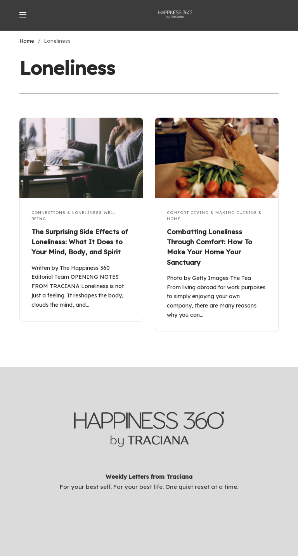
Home (26, 41)
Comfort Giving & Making (201, 212)
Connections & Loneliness (66, 212)
